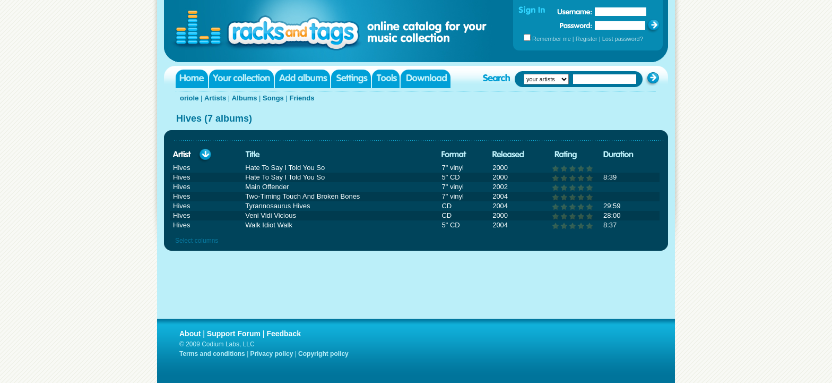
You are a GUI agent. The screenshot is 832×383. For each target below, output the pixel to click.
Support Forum (234, 333)
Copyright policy (323, 354)
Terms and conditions (212, 354)
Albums (244, 98)
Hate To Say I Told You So (285, 168)
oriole (189, 98)
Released (508, 154)
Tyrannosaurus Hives (277, 206)
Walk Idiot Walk (268, 225)
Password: (576, 25)
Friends (301, 98)
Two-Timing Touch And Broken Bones (302, 196)
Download (425, 79)
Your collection (241, 79)
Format (453, 154)
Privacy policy (271, 354)
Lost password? (622, 39)
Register (586, 39)
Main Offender (267, 187)
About (190, 333)
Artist (182, 154)
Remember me (551, 39)
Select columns (196, 240)
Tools (386, 79)
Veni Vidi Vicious (270, 215)
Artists (215, 98)
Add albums (302, 79)
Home (192, 79)
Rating (565, 154)
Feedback (283, 333)
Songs (273, 98)
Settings (351, 79)
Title (252, 154)
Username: (574, 11)
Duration (618, 154)
